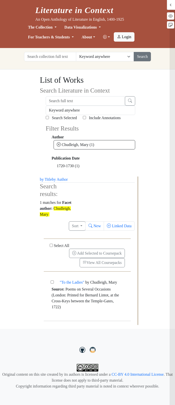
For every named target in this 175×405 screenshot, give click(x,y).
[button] (106, 37)
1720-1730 (68, 166)
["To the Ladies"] (52, 282)
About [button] (87, 37)
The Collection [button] (41, 27)
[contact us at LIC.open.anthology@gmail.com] (92, 349)
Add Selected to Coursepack (97, 253)
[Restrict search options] (105, 56)
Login (124, 37)
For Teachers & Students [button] (49, 37)
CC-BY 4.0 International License (138, 374)
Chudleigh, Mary (75, 145)
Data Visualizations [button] (81, 27)
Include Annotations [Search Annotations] (102, 118)
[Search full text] (85, 101)
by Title (46, 179)
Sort (76, 226)
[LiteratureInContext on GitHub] (83, 349)
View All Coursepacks (102, 262)
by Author (60, 179)
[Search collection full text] (50, 56)
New (94, 226)
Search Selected (61, 118)
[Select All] (51, 245)
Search (142, 56)
